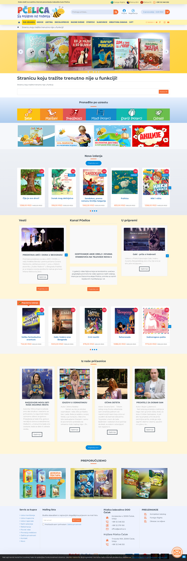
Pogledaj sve (43, 289)
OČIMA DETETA (112, 402)
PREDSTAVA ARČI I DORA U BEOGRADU (43, 255)
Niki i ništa (156, 198)
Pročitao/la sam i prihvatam (62, 524)
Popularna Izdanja (30, 303)
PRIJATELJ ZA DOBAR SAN (149, 402)
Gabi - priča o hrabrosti (144, 254)
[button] (169, 187)
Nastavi (163, 92)
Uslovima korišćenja (139, 557)
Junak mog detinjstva (62, 198)
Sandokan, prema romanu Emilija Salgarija (93, 199)
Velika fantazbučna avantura (31, 338)
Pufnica (125, 198)
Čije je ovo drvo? (31, 198)
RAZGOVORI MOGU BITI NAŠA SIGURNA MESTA (37, 403)
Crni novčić (93, 337)
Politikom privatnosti (158, 557)
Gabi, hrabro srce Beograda (62, 338)
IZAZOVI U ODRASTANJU (74, 402)
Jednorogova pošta (156, 337)
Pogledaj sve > (93, 163)
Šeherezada (125, 337)
